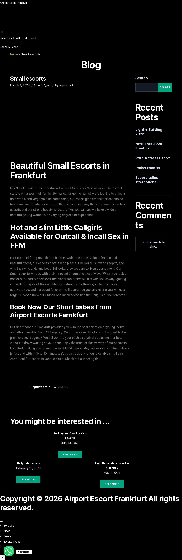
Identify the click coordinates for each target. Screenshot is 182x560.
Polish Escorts (147, 168)
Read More (28, 479)
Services (9, 525)
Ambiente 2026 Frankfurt (148, 146)
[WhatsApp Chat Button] (9, 551)
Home (14, 54)
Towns (7, 536)
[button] (91, 31)
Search (141, 78)
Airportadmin (66, 85)
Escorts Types (42, 85)
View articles (61, 386)
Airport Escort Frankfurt (13, 2)
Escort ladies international (146, 179)
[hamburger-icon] (1, 521)
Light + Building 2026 (148, 131)
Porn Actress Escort (153, 158)
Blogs (7, 530)
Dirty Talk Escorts (28, 463)
